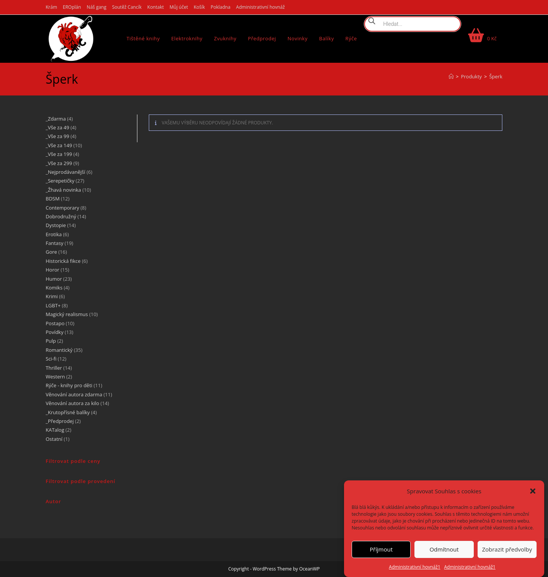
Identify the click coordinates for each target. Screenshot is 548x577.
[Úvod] (451, 76)
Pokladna (221, 7)
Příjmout (381, 549)
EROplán (72, 7)
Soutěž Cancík (127, 7)
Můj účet (179, 7)
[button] (533, 491)
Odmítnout (444, 549)
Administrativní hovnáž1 (414, 567)
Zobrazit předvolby (507, 549)
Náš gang (97, 7)
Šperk (495, 76)
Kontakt (155, 7)
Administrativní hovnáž (260, 7)
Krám (51, 7)
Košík (199, 7)
